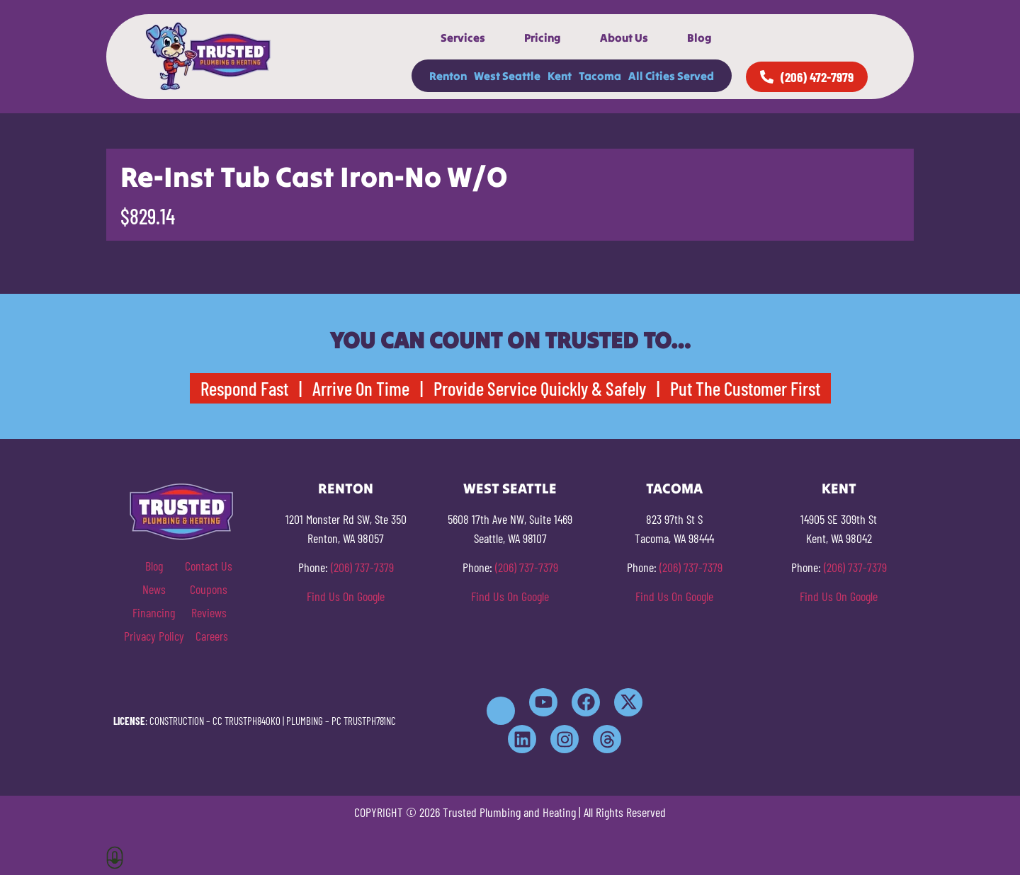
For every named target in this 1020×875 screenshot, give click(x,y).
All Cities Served (671, 76)
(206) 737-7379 (362, 567)
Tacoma (600, 76)
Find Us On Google (346, 596)
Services (463, 37)
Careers (212, 636)
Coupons (208, 589)
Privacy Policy (154, 636)
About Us (624, 37)
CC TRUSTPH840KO (246, 720)
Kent (560, 76)
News (154, 589)
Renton (448, 76)
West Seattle (507, 76)
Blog (699, 37)
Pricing (542, 37)
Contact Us (208, 565)
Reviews (209, 612)
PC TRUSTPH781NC (364, 720)
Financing (153, 612)
